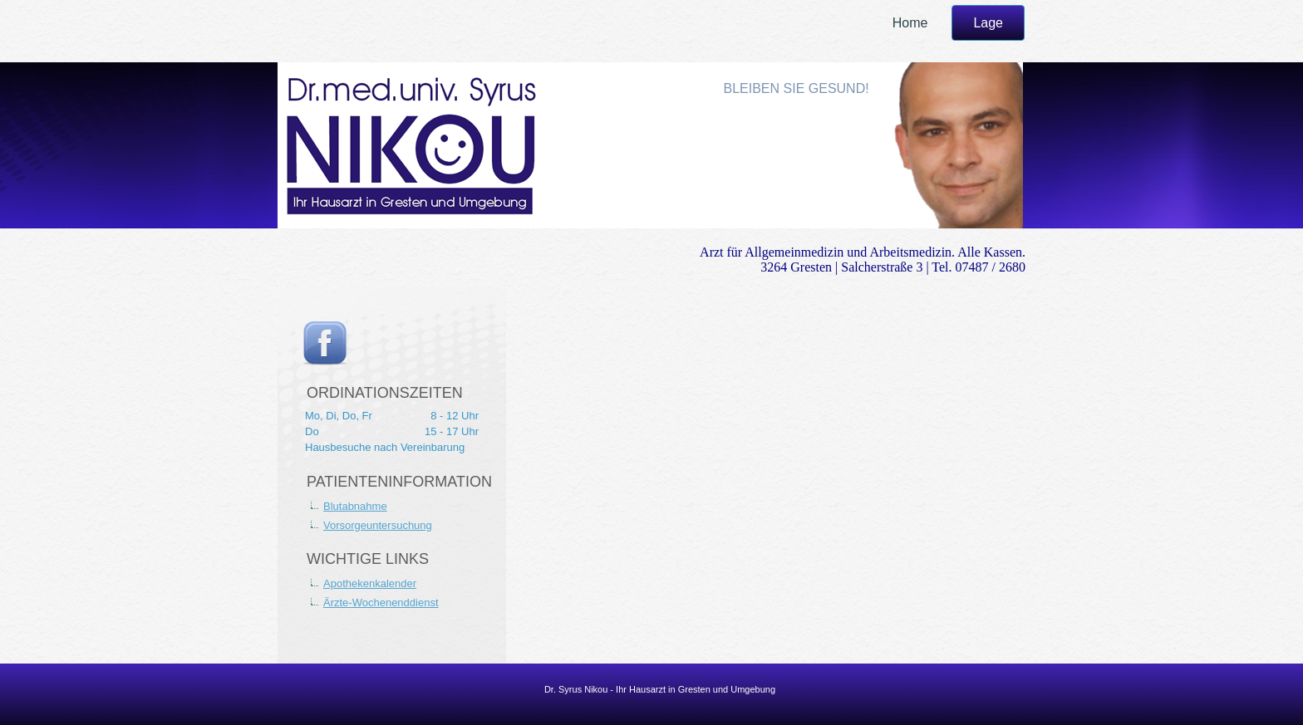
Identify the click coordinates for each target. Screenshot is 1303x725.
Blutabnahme (355, 506)
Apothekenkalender (369, 583)
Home (910, 23)
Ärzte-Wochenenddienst (381, 602)
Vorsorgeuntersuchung (377, 525)
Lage (988, 23)
